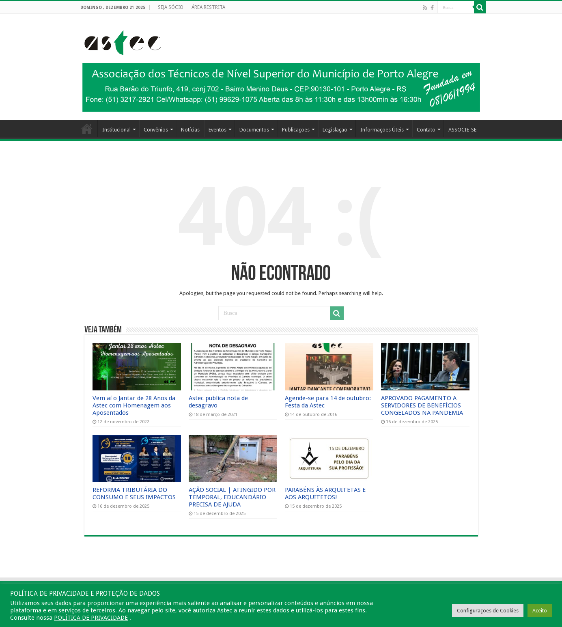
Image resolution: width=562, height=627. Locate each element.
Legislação (335, 130)
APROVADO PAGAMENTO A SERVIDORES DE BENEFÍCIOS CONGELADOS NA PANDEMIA (422, 405)
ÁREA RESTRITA (208, 7)
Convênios (156, 130)
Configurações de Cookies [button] (488, 611)
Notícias (190, 130)
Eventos (217, 130)
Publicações (296, 130)
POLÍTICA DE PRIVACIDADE (91, 617)
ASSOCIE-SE (462, 130)
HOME (86, 128)
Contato (426, 130)
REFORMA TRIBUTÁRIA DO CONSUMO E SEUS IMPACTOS (134, 493)
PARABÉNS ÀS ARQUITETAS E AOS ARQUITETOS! (325, 493)
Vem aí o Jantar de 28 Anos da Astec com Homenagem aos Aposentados (134, 405)
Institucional (116, 130)
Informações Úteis (382, 130)
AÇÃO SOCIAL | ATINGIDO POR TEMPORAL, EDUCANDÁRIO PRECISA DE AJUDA (232, 497)
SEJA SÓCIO (170, 7)
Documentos (254, 130)
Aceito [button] (539, 611)
